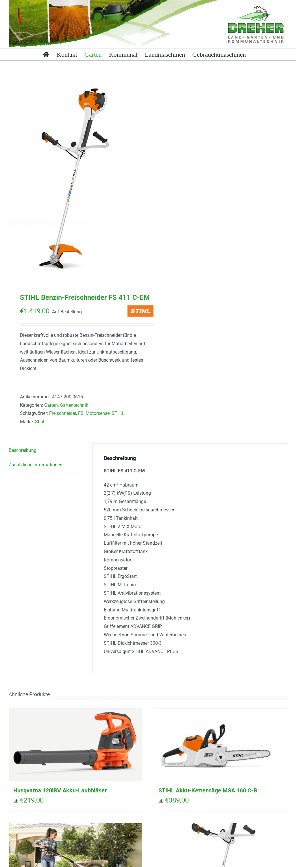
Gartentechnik (74, 405)
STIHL (118, 413)
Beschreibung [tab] (22, 450)
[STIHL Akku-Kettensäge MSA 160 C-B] (220, 745)
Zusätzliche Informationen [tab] (35, 464)
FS (81, 413)
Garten (51, 405)
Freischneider (62, 413)
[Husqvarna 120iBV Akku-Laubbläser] (75, 745)
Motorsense (98, 413)
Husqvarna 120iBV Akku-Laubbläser (60, 790)
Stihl (39, 421)
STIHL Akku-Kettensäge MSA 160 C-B (207, 790)
